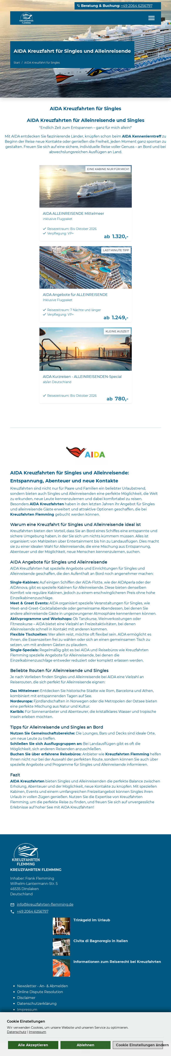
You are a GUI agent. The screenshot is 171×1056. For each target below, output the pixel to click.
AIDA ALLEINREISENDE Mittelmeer (73, 214)
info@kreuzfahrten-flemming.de (45, 904)
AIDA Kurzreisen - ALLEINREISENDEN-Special (82, 377)
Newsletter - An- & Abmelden (42, 986)
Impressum (27, 1010)
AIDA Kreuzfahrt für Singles (42, 62)
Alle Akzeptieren (33, 1045)
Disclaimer (26, 998)
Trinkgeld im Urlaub (91, 920)
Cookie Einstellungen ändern (139, 1045)
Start (17, 62)
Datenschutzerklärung (37, 1004)
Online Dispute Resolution (40, 992)
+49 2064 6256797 (136, 6)
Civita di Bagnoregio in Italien (100, 941)
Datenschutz (16, 1032)
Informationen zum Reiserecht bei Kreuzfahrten (117, 962)
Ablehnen (85, 1045)
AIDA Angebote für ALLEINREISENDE (75, 295)
